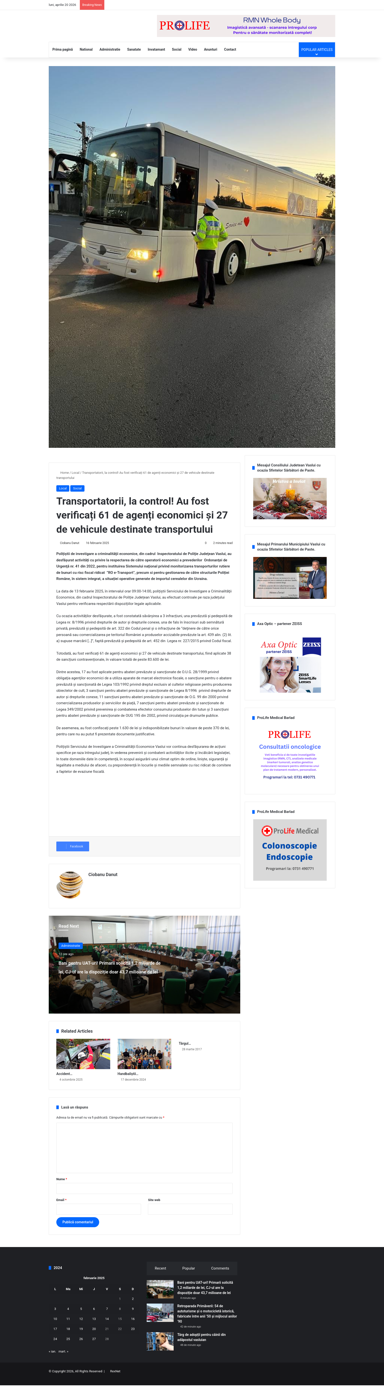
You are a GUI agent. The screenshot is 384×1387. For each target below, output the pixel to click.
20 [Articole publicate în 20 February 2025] (94, 1336)
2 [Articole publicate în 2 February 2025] (133, 1305)
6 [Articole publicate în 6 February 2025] (94, 1316)
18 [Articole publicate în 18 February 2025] (68, 1336)
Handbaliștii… (128, 1081)
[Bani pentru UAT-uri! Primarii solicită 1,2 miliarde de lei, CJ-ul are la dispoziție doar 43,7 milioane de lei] (160, 1296)
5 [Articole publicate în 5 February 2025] (81, 1316)
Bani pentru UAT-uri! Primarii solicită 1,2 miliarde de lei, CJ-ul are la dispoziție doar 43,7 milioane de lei (108, 982)
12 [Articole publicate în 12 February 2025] (81, 1326)
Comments (220, 1275)
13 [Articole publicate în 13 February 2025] (94, 1326)
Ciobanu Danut (69, 552)
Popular (188, 1275)
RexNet (115, 1378)
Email (61, 1207)
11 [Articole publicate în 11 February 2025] (68, 1326)
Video (192, 58)
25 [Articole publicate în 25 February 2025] (68, 1346)
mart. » (63, 1358)
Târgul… (185, 1050)
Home (62, 482)
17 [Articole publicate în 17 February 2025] (55, 1336)
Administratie (109, 58)
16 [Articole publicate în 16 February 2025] (133, 1326)
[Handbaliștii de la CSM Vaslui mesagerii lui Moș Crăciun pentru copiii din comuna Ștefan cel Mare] (144, 1061)
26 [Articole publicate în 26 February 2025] (81, 1346)
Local (75, 482)
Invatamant (156, 58)
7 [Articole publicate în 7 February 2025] (107, 1316)
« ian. (52, 1358)
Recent (160, 1275)
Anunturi (210, 58)
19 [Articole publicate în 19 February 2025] (81, 1336)
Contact (230, 58)
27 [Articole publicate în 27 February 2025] (94, 1346)
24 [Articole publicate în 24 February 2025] (55, 1346)
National (86, 58)
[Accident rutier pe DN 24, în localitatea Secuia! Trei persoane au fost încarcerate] (83, 1061)
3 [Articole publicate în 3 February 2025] (55, 1316)
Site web (154, 1207)
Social (176, 58)
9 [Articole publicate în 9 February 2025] (133, 1316)
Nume (61, 1186)
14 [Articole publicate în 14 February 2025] (107, 1326)
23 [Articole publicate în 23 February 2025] (133, 1336)
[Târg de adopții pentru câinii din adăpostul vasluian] (160, 1348)
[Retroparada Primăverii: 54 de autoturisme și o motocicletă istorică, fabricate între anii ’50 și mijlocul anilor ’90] (160, 1319)
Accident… (64, 1081)
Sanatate (134, 58)
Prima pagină (62, 58)
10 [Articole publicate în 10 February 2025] (55, 1326)
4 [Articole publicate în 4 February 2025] (68, 1316)
